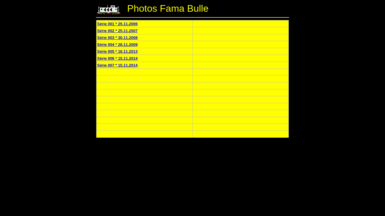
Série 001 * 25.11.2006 (117, 24)
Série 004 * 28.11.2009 (117, 44)
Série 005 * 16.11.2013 (117, 51)
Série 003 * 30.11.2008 (117, 37)
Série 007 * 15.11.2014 (117, 65)
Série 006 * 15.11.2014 (117, 58)
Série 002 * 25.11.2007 (117, 30)
